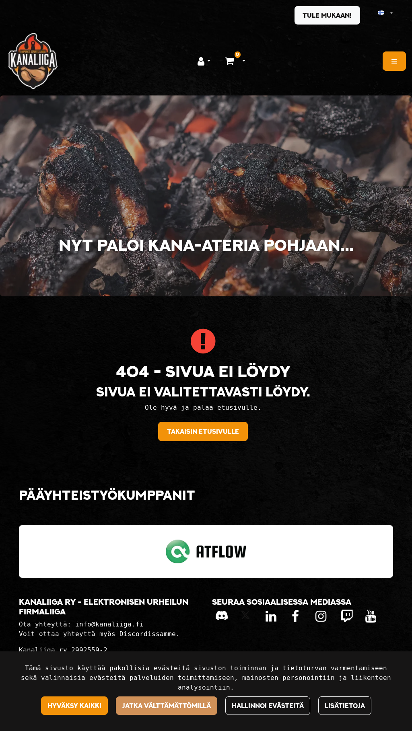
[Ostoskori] (230, 60)
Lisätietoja (345, 705)
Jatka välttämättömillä (166, 705)
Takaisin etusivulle (203, 431)
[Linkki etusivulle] (33, 61)
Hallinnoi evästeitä (268, 705)
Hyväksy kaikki (74, 705)
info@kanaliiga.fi (109, 624)
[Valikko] (394, 61)
